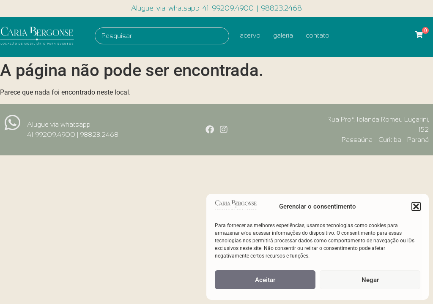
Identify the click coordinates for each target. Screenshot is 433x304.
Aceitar (265, 280)
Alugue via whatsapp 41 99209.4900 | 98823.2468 (216, 8)
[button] (416, 206)
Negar (370, 280)
